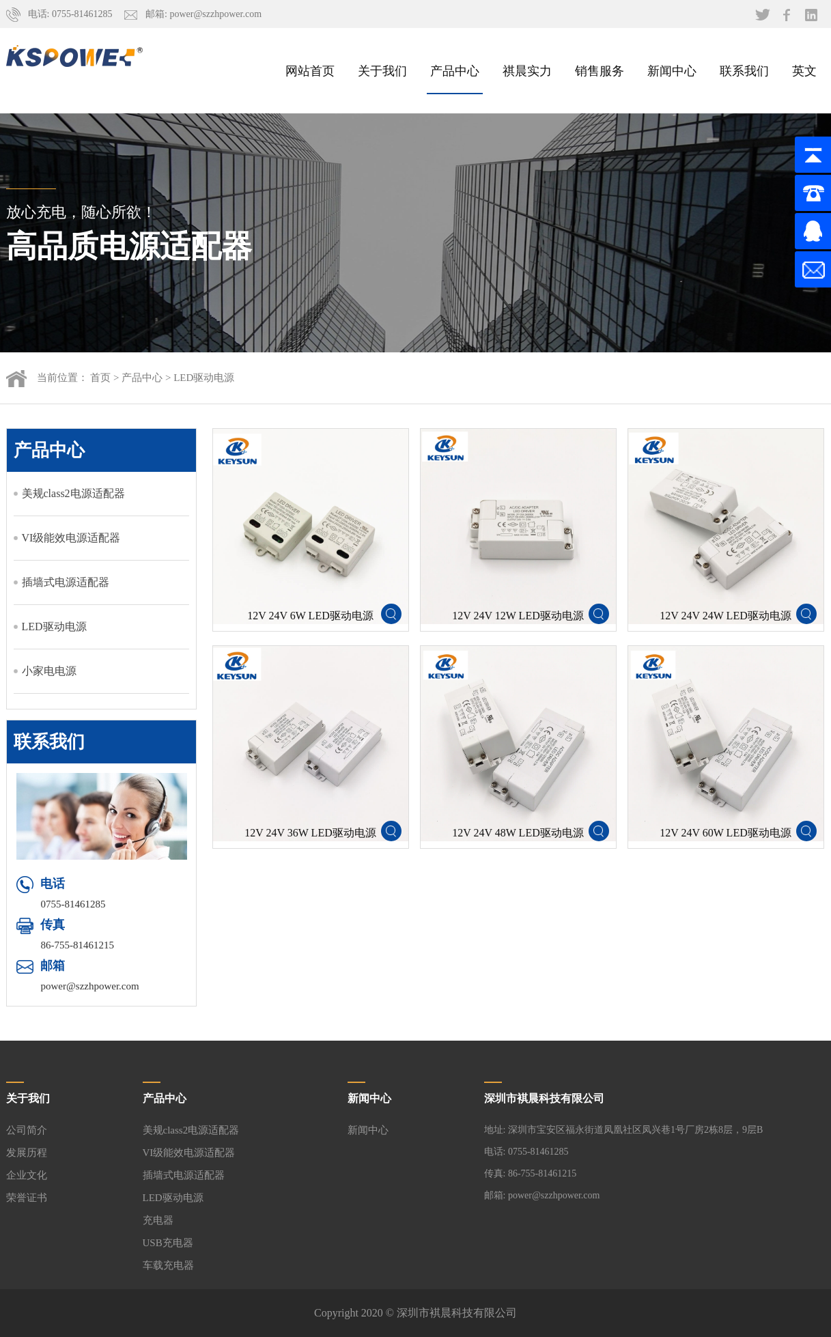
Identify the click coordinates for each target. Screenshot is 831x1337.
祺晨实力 (527, 70)
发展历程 (26, 1152)
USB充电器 (168, 1242)
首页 (100, 377)
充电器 (158, 1220)
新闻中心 (671, 70)
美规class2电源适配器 (73, 493)
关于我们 (382, 70)
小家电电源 (49, 671)
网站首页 (310, 70)
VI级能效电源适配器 (71, 538)
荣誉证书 (26, 1197)
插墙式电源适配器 (65, 582)
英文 (804, 70)
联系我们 (744, 70)
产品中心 (454, 70)
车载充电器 (168, 1265)
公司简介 (26, 1130)
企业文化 (26, 1175)
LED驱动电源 (203, 377)
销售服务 (599, 70)
